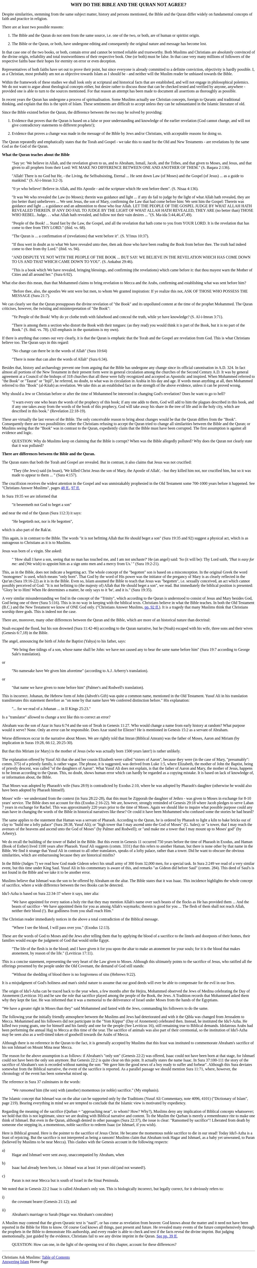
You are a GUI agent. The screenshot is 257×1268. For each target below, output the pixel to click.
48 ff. (65, 488)
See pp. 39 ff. (167, 1236)
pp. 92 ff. (152, 607)
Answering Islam (15, 1262)
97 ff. (75, 488)
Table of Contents (56, 1257)
